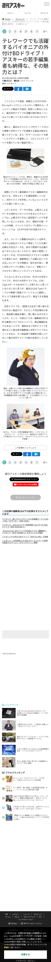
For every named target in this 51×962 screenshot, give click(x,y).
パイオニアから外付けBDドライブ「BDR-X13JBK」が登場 (25, 537)
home (6, 19)
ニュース (42, 13)
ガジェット (20, 19)
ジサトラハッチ (26, 80)
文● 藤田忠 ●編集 (11, 80)
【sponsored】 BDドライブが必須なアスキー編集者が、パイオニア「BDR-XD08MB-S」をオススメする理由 (24, 532)
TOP (8, 13)
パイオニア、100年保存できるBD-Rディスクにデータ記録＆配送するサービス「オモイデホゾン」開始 (25, 541)
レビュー (25, 13)
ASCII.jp (13, 923)
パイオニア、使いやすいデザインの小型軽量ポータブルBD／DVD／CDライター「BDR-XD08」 (25, 520)
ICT (40, 917)
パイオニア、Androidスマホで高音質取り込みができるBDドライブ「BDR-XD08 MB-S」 (25, 526)
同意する (25, 954)
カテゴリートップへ (25, 497)
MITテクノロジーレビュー (31, 923)
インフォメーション (25, 919)
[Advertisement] (25, 569)
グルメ (16, 917)
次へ (45, 31)
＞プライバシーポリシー (25, 961)
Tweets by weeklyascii (9, 654)
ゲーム (7, 917)
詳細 (6, 947)
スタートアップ (29, 917)
